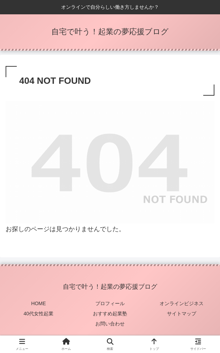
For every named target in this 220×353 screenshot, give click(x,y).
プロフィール (110, 303)
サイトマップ (181, 313)
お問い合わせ (110, 323)
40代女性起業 (39, 313)
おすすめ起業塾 (110, 313)
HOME (38, 303)
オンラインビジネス (182, 303)
